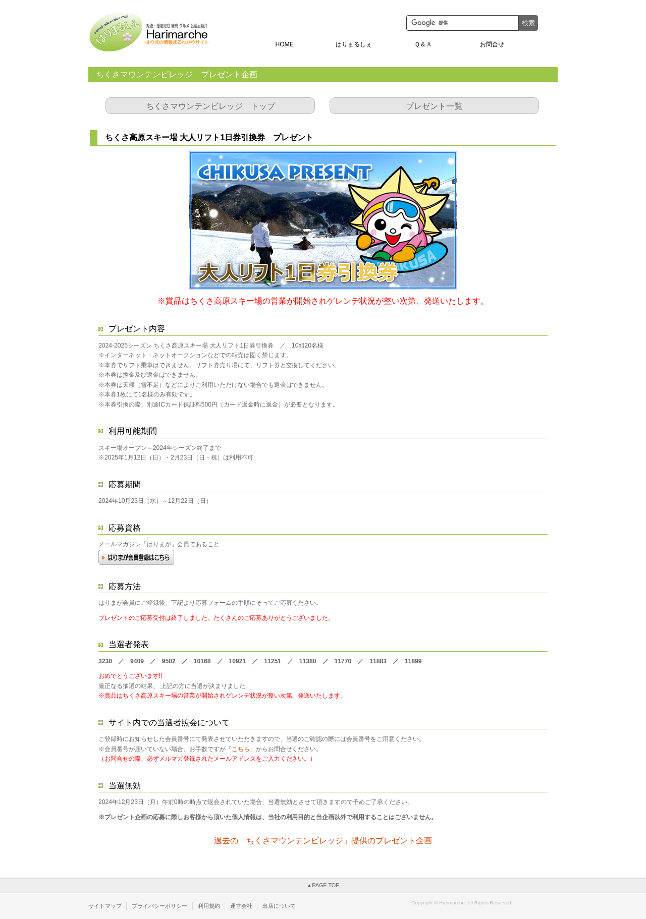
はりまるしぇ (354, 44)
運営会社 (241, 906)
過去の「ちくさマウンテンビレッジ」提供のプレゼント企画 (323, 840)
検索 (528, 23)
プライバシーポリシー (159, 906)
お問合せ (492, 44)
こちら (241, 749)
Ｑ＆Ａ (423, 44)
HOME (284, 44)
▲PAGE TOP (322, 885)
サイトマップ (105, 906)
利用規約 (209, 906)
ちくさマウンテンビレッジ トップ (210, 106)
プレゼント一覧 (434, 106)
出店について (279, 906)
